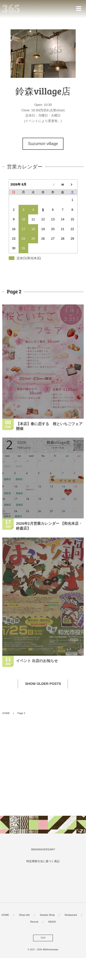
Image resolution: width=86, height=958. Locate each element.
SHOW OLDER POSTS (43, 684)
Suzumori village (43, 143)
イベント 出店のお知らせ (37, 662)
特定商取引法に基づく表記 (43, 861)
